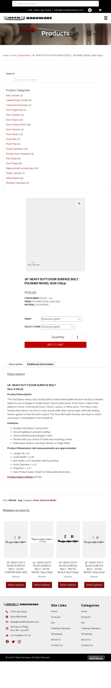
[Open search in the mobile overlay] (55, 4)
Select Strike (32, 327)
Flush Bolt (11, 139)
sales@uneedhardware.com (68, 10)
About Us (56, 639)
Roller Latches (13, 173)
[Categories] (106, 17)
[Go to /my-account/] (90, 10)
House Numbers (14, 149)
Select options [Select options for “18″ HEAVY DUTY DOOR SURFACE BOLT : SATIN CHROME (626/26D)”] (16, 584)
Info (53, 622)
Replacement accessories (20, 168)
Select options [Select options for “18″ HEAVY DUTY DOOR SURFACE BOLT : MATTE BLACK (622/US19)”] (68, 584)
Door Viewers (13, 129)
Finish (28, 319)
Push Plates (12, 163)
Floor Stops (12, 134)
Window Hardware (16, 183)
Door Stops (12, 119)
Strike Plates (12, 178)
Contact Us (57, 645)
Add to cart (55, 344)
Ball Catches (12, 95)
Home (6, 55)
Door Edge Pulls (14, 110)
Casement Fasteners (17, 105)
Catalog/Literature (60, 628)
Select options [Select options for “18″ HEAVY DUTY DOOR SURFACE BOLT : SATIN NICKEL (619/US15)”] (94, 584)
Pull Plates (11, 158)
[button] (79, 203)
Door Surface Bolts (20, 55)
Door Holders (13, 114)
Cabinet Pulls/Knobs (17, 100)
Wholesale (56, 634)
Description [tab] (16, 364)
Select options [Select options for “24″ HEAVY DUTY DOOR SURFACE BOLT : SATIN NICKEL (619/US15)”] (42, 584)
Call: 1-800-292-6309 (40, 10)
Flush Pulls (11, 144)
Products (55, 617)
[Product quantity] (78, 337)
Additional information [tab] (40, 364)
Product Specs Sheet (20, 477)
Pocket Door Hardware (18, 153)
